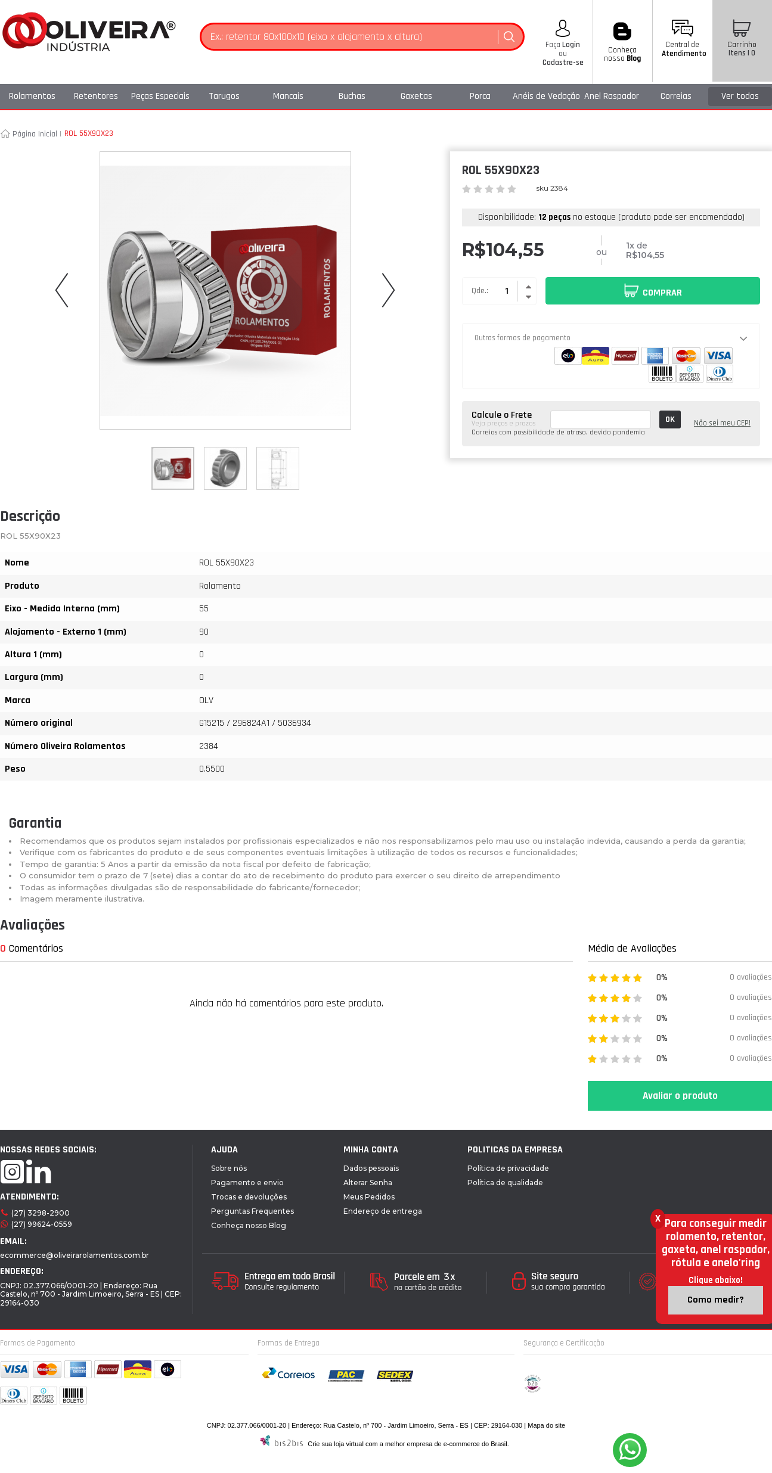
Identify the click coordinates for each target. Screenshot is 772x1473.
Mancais (288, 96)
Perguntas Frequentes (252, 1211)
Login (570, 44)
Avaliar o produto (680, 1095)
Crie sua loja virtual (336, 1443)
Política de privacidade (508, 1168)
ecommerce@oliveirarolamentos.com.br (74, 1255)
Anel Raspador (611, 96)
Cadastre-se (563, 62)
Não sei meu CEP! (722, 423)
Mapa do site (546, 1425)
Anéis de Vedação (546, 96)
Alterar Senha (367, 1182)
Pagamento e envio (247, 1182)
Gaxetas (416, 96)
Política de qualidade (505, 1182)
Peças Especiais (160, 96)
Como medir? (715, 1300)
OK (670, 419)
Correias (676, 96)
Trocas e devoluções (249, 1196)
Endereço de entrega (382, 1211)
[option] (172, 468)
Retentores (96, 96)
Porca (480, 96)
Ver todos (740, 96)
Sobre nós (229, 1168)
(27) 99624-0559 (41, 1224)
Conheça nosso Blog (248, 1225)
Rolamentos (32, 96)
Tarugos (224, 96)
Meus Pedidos (369, 1196)
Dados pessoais (371, 1168)
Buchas (352, 96)
